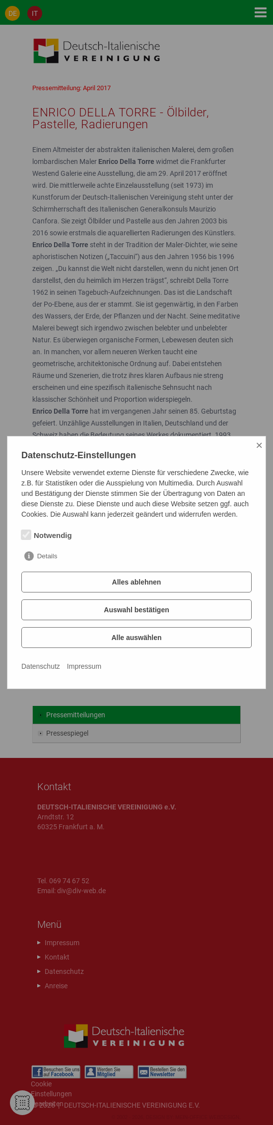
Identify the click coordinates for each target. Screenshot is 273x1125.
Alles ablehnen (136, 582)
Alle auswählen (136, 638)
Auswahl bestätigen (136, 610)
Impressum (84, 666)
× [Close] (259, 445)
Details (47, 556)
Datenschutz (40, 666)
